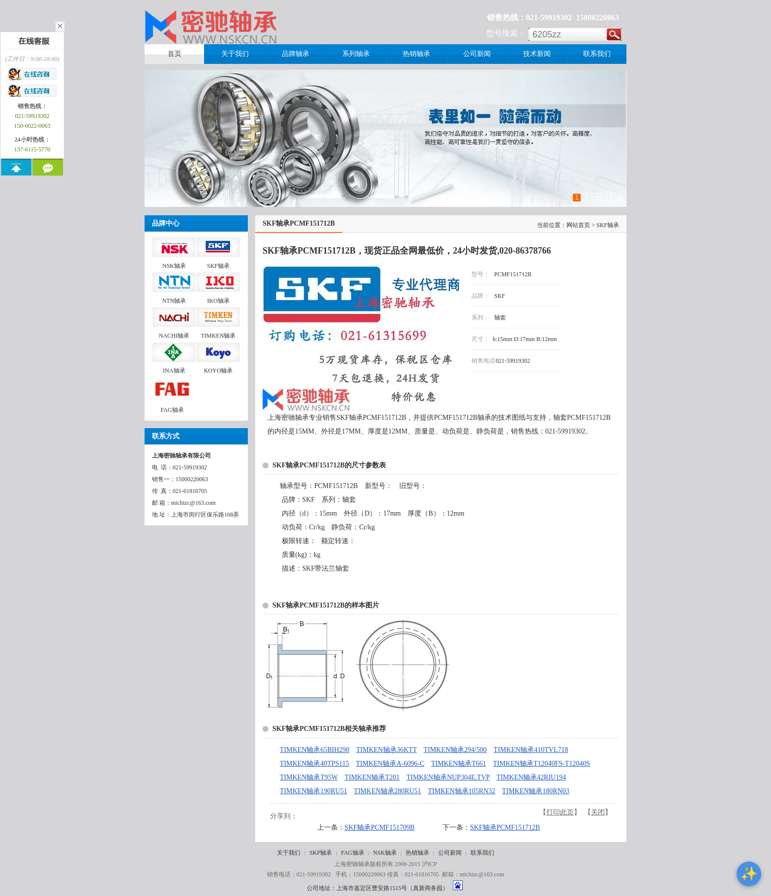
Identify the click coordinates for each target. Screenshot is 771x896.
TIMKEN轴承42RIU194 (531, 777)
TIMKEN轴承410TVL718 (531, 749)
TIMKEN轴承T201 (372, 777)
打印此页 (560, 812)
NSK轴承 (385, 852)
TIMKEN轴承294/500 (454, 749)
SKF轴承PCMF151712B (505, 827)
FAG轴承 (352, 852)
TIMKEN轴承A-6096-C (390, 763)
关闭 (598, 812)
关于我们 (288, 852)
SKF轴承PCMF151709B (380, 827)
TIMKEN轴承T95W (309, 777)
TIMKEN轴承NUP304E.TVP (447, 777)
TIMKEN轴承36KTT (386, 749)
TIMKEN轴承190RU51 (313, 791)
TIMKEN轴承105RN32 (461, 791)
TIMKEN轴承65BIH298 (315, 749)
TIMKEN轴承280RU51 (387, 791)
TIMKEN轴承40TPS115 (314, 763)
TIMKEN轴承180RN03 (535, 791)
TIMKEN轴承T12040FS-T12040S (542, 763)
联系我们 (482, 852)
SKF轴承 (320, 852)
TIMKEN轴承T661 (458, 763)
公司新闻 (450, 852)
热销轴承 (417, 852)
